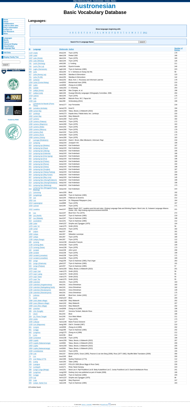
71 (30, 298)
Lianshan (36, 309)
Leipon (35, 231)
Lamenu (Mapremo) (40, 124)
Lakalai (35, 88)
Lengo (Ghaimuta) (39, 263)
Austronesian (98, 1)
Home (6, 20)
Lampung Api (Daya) (40, 148)
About (6, 22)
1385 (30, 223)
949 (30, 72)
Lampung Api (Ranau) (41, 164)
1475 (30, 279)
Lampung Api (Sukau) (41, 167)
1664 (30, 348)
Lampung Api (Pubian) (41, 161)
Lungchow (37, 372)
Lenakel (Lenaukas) (40, 255)
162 (30, 250)
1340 (30, 55)
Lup (34, 378)
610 (30, 153)
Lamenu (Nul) (38, 132)
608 (30, 169)
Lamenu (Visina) (39, 137)
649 (30, 372)
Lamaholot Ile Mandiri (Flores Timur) (43, 105)
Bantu (113, 1)
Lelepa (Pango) (38, 239)
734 (30, 198)
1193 (30, 324)
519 (30, 221)
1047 (30, 58)
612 (30, 151)
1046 (30, 253)
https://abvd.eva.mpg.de (82, 1)
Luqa (35, 380)
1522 (30, 209)
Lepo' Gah (37, 271)
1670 (30, 343)
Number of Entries (178, 49)
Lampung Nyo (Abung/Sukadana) (45, 183)
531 (30, 263)
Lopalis (35, 340)
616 (30, 189)
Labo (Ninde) (38, 58)
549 (30, 195)
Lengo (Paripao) (39, 266)
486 (30, 108)
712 (30, 367)
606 (30, 172)
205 (30, 80)
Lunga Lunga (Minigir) (41, 370)
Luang (35, 362)
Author (71, 49)
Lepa (35, 269)
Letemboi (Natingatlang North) (44, 287)
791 (30, 63)
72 (30, 314)
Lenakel (36, 250)
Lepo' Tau (36, 279)
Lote (34, 354)
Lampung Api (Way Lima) (42, 177)
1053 (30, 319)
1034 (30, 206)
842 (30, 332)
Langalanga (37, 195)
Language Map (9, 48)
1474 (30, 277)
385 (30, 311)
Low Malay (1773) (39, 359)
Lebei (35, 223)
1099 (30, 282)
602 (30, 159)
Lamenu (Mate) (38, 127)
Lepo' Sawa (37, 277)
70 (30, 295)
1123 (30, 53)
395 (30, 98)
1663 (30, 346)
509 (30, 380)
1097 (30, 237)
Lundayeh (36, 367)
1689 (30, 306)
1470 (30, 226)
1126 (30, 127)
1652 (30, 200)
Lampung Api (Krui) (40, 159)
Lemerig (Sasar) (39, 247)
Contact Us (8, 30)
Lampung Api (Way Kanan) (42, 175)
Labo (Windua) (38, 61)
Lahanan (36, 80)
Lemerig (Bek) (38, 245)
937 (30, 93)
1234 (30, 287)
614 (30, 183)
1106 (30, 239)
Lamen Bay (37, 116)
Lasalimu (36, 209)
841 (30, 327)
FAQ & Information (11, 28)
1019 (30, 96)
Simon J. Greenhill (87, 404)
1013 (30, 203)
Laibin (35, 85)
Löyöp (35, 53)
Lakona (36, 96)
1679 (30, 269)
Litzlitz (35, 319)
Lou (34, 356)
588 (30, 216)
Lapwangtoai (37, 203)
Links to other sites (11, 26)
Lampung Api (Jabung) (41, 151)
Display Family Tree (11, 57)
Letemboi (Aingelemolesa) (42, 285)
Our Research (9, 32)
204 (30, 316)
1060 (30, 129)
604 (30, 175)
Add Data (7, 53)
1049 (30, 351)
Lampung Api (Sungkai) (41, 169)
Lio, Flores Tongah (40, 316)
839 (30, 85)
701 (30, 77)
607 (30, 177)
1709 (30, 354)
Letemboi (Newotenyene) (42, 293)
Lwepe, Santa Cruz (40, 383)
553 (30, 69)
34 (30, 105)
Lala (34, 98)
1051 (30, 61)
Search (6, 42)
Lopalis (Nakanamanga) (41, 343)
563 (30, 261)
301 (30, 362)
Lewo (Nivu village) (40, 306)
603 (30, 145)
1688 (30, 301)
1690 (30, 303)
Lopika (35, 346)
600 (30, 164)
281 (30, 88)
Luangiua (36, 364)
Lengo (35, 261)
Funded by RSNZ (13, 119)
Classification (9, 46)
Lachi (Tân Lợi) (38, 66)
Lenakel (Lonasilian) (40, 258)
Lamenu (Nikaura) (39, 129)
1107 (30, 119)
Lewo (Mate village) (40, 301)
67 (30, 140)
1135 (30, 121)
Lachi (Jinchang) (39, 63)
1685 (30, 111)
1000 (30, 234)
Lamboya (36, 114)
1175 (30, 247)
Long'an (36, 327)
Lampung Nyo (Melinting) (42, 185)
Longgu (36, 330)
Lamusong (37, 192)
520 (30, 266)
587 (30, 218)
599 (30, 148)
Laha (35, 72)
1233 (30, 285)
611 (30, 185)
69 (30, 231)
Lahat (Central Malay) (41, 82)
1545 (30, 322)
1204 (30, 82)
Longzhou (36, 332)
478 (30, 359)
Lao (34, 198)
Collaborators (9, 24)
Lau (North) (37, 216)
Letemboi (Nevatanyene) (42, 290)
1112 (30, 258)
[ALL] (145, 32)
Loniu (35, 335)
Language (37, 49)
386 (30, 370)
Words (6, 40)
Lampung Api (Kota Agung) (42, 156)
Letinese (36, 295)
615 (30, 180)
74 (30, 356)
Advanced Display (11, 44)
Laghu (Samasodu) (40, 69)
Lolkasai (36, 322)
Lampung (36, 143)
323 (30, 114)
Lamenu (36, 119)
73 (30, 335)
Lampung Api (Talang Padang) (44, 172)
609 (30, 161)
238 (30, 364)
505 (30, 383)
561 (30, 330)
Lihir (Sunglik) (38, 311)
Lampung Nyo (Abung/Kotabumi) (45, 180)
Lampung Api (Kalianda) (41, 153)
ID (29, 49)
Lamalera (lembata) (40, 108)
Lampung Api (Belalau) (41, 145)
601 (30, 167)
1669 (30, 340)
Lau (34, 213)
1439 (30, 101)
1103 (30, 132)
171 (30, 192)
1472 (30, 271)
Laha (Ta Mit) (38, 77)
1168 (30, 229)
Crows (107, 1)
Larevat (36, 206)
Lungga (36, 375)
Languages (8, 38)
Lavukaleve (37, 221)
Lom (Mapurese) (39, 324)
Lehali (35, 229)
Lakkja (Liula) (38, 93)
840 (30, 309)
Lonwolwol (37, 338)
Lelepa (35, 234)
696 (30, 242)
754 (30, 90)
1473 (30, 274)
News (6, 34)
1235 (30, 290)
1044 (30, 135)
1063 (30, 255)
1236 (30, 293)
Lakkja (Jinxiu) (38, 90)
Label (35, 55)
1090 (30, 124)
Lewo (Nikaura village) (41, 303)
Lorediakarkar (38, 351)
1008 (30, 137)
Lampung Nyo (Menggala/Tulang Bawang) (45, 189)
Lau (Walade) (38, 218)
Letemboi (36, 282)
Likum (35, 314)
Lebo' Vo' (36, 226)
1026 (30, 338)
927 (30, 74)
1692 (30, 116)
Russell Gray (104, 404)
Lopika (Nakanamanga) (41, 348)
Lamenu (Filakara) (39, 121)
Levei (35, 298)
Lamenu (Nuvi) (38, 135)
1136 (30, 245)
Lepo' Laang (37, 274)
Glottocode (63, 49)
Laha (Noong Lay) (39, 74)
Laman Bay (37, 111)
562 (30, 375)
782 (30, 66)
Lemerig (36, 242)
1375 (30, 378)
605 (30, 156)
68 (30, 213)
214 (30, 143)
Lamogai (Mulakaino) (40, 140)
